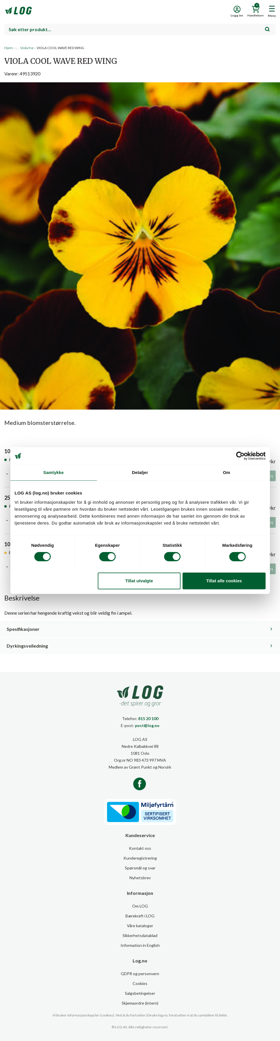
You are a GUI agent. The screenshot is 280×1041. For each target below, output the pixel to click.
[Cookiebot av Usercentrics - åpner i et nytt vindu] (240, 455)
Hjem (8, 48)
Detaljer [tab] (140, 472)
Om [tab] (226, 472)
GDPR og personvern (140, 973)
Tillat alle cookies (224, 580)
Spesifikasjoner (23, 629)
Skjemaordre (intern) (140, 1003)
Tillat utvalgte (139, 580)
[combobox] (140, 29)
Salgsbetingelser (140, 993)
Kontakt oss (140, 848)
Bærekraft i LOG (140, 915)
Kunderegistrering (140, 858)
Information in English (140, 945)
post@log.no (147, 725)
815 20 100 (148, 718)
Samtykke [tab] (53, 472)
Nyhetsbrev (140, 877)
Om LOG (140, 906)
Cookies (140, 983)
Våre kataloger (140, 925)
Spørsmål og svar (140, 867)
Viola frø (26, 48)
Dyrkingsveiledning (27, 645)
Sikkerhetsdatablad (140, 935)
